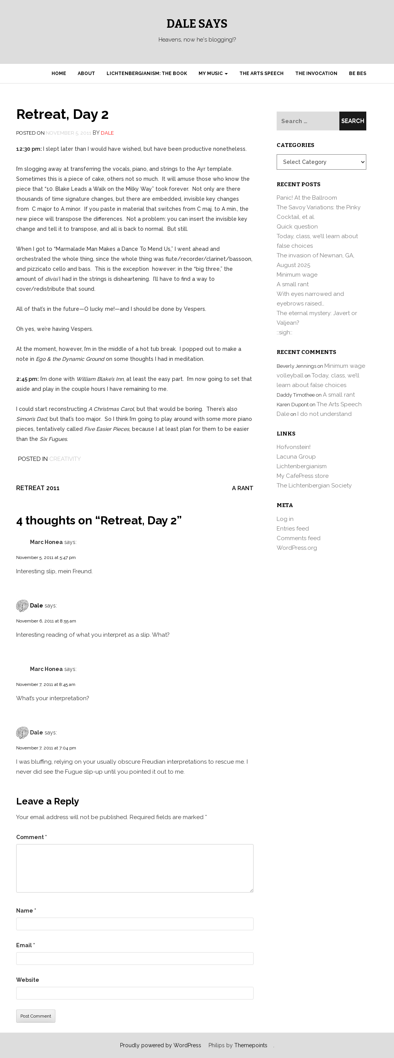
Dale (107, 133)
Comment (31, 837)
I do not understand (324, 414)
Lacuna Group (296, 456)
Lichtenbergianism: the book (147, 73)
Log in (285, 519)
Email (25, 945)
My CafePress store (303, 475)
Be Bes (357, 73)
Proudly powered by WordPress (160, 1045)
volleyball (290, 375)
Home (59, 73)
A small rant (293, 284)
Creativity (65, 459)
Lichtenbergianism (302, 466)
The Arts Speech (261, 73)
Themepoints (250, 1045)
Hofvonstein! (294, 447)
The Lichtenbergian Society (314, 485)
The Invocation (316, 73)
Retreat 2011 (38, 488)
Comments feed (299, 538)
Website (27, 980)
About (86, 73)
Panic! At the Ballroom (307, 197)
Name (26, 911)
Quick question (297, 226)
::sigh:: (284, 332)
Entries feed (293, 528)
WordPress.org (297, 547)
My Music (213, 73)
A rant (243, 488)
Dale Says (197, 24)
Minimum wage (297, 274)
